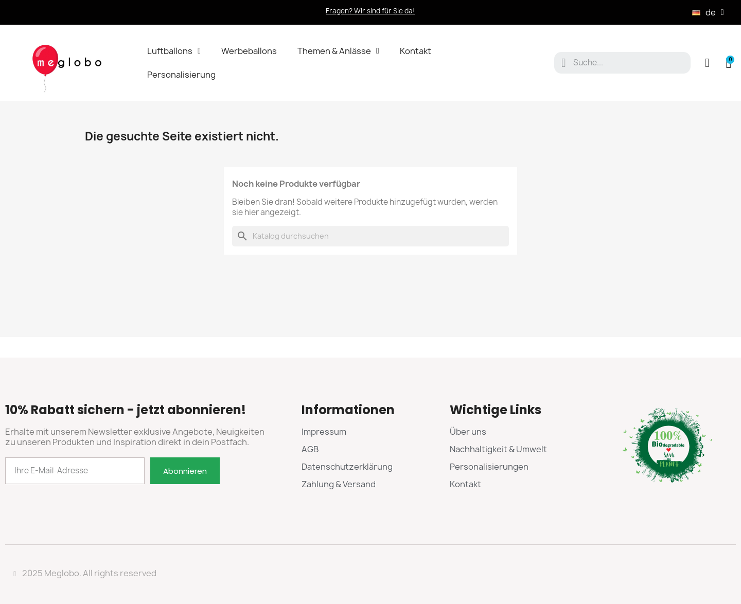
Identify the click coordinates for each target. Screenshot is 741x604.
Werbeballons (249, 51)
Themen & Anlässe (338, 51)
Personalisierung (181, 74)
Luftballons (174, 51)
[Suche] (370, 236)
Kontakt (415, 51)
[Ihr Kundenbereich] (707, 62)
